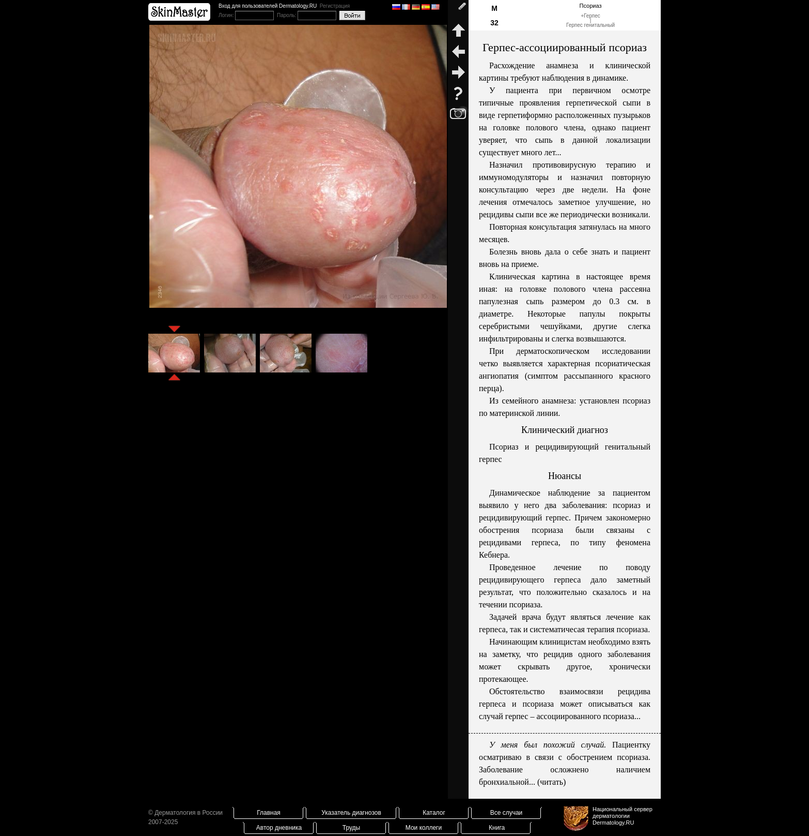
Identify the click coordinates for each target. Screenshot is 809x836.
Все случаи (506, 812)
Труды (351, 827)
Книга (497, 827)
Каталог (434, 812)
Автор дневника (279, 827)
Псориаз (591, 6)
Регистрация (335, 6)
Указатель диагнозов (351, 812)
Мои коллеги (424, 827)
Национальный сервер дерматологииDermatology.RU (622, 816)
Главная (269, 812)
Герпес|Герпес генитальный (590, 20)
